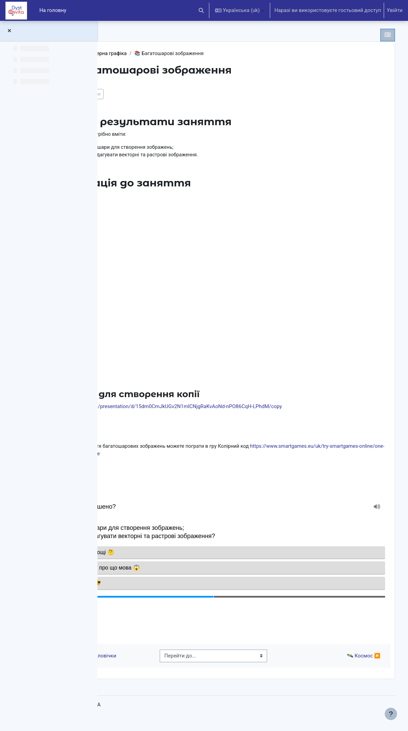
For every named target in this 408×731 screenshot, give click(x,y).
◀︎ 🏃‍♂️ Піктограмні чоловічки (160, 662)
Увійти (395, 10)
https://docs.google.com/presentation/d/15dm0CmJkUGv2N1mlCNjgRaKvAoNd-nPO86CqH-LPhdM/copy (240, 407)
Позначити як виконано (153, 94)
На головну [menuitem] (52, 10)
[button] (201, 10)
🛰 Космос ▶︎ (353, 662)
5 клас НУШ (134, 54)
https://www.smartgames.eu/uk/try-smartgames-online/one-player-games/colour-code (219, 455)
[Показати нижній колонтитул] (391, 714)
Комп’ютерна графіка (181, 54)
